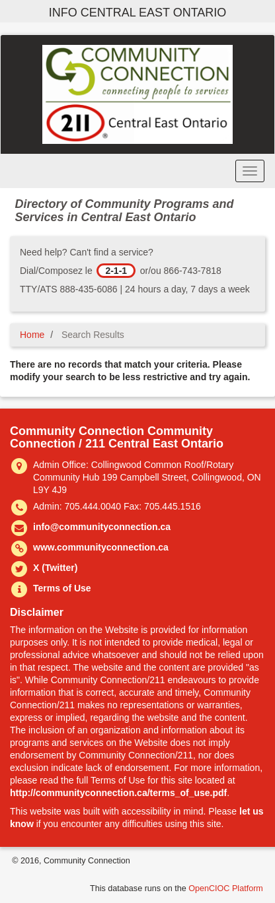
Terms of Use (62, 588)
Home (32, 334)
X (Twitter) (55, 567)
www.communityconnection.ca (101, 547)
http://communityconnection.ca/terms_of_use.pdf (118, 792)
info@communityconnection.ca (102, 526)
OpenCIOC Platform (225, 888)
